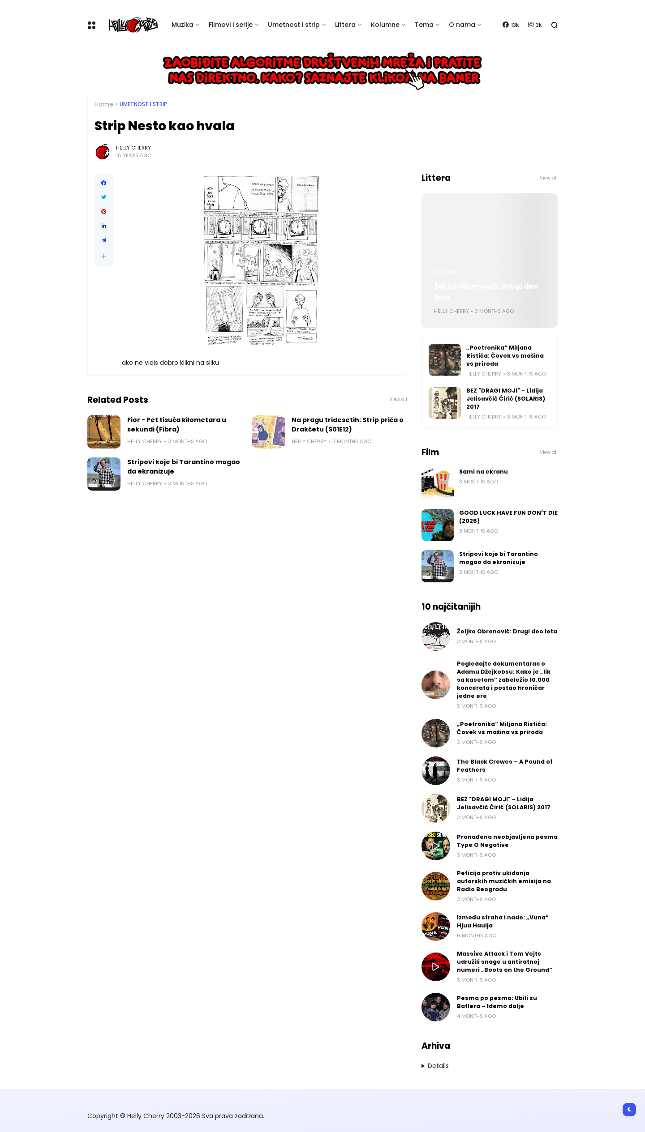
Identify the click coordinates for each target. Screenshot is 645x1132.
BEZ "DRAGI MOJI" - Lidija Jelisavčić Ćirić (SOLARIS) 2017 (505, 398)
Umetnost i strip (294, 24)
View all (398, 399)
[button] (103, 256)
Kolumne (385, 24)
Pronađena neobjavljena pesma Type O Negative (507, 841)
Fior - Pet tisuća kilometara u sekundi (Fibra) (176, 424)
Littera (345, 24)
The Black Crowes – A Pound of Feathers (505, 765)
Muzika (183, 24)
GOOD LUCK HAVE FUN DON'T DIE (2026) (508, 517)
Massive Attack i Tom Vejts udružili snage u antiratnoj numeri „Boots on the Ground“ (504, 962)
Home (104, 104)
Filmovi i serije (231, 24)
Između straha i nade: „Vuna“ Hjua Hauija (503, 921)
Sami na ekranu (483, 471)
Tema (424, 24)
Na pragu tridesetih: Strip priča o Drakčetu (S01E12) (348, 424)
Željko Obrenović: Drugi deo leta (486, 292)
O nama (462, 24)
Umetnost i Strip (143, 104)
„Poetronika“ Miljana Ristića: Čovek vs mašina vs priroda (505, 355)
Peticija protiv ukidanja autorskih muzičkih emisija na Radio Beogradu (504, 881)
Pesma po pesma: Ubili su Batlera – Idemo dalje (497, 1002)
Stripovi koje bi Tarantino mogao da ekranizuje (183, 466)
